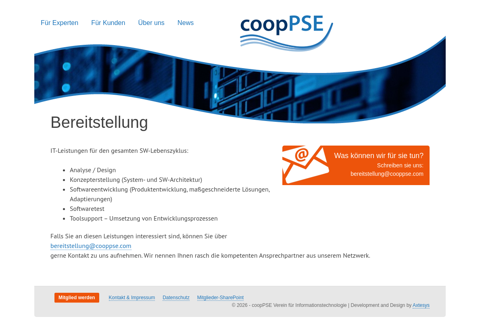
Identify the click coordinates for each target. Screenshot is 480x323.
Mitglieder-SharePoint (220, 297)
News (185, 22)
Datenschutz (176, 297)
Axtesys (421, 305)
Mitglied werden (76, 297)
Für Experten (59, 22)
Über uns (151, 22)
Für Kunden (108, 22)
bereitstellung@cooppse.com (387, 174)
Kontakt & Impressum (132, 297)
